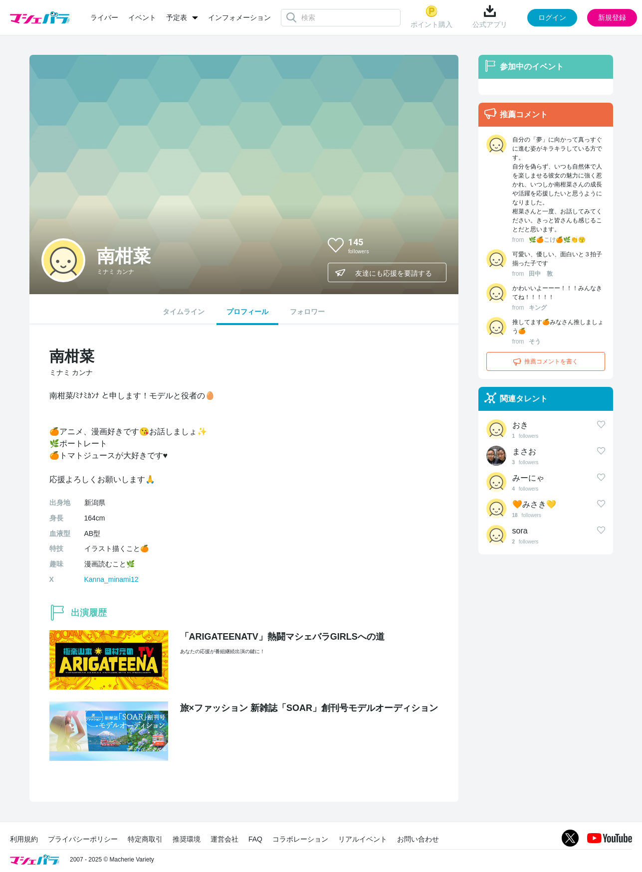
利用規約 (24, 839)
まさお (524, 451)
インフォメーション (239, 17)
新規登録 (612, 17)
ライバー (104, 17)
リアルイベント (362, 839)
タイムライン (184, 312)
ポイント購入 (431, 16)
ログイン (552, 17)
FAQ (255, 839)
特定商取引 (145, 839)
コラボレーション (300, 839)
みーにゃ (528, 478)
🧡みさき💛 (534, 504)
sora (520, 530)
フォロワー (307, 312)
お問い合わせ (418, 839)
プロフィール (247, 312)
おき (520, 425)
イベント (142, 17)
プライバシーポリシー (83, 839)
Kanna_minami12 (111, 579)
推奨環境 (187, 839)
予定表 (176, 17)
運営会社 (224, 839)
